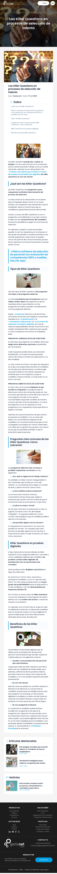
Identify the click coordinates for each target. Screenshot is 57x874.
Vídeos (14, 829)
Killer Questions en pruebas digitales (25, 129)
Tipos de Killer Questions (20, 119)
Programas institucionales (43, 817)
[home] (8, 3)
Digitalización (42, 815)
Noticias (14, 827)
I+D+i (43, 813)
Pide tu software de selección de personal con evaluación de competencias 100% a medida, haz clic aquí (27, 112)
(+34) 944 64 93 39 (43, 843)
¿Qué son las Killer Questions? (22, 106)
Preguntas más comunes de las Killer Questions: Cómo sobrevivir (25, 124)
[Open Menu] (53, 3)
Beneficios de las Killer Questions (23, 133)
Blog (14, 825)
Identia (14, 813)
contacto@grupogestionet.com (42, 846)
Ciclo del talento (42, 811)
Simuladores (14, 815)
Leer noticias (24, 790)
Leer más (23, 753)
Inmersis (14, 817)
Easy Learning (14, 811)
